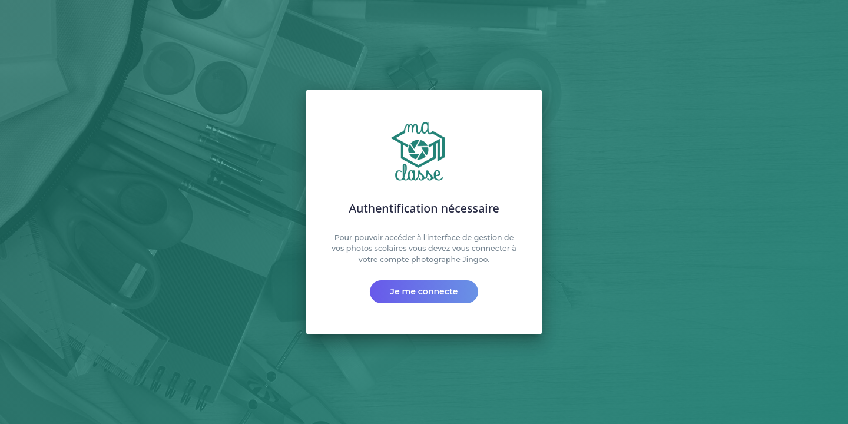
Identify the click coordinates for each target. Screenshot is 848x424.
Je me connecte (424, 291)
